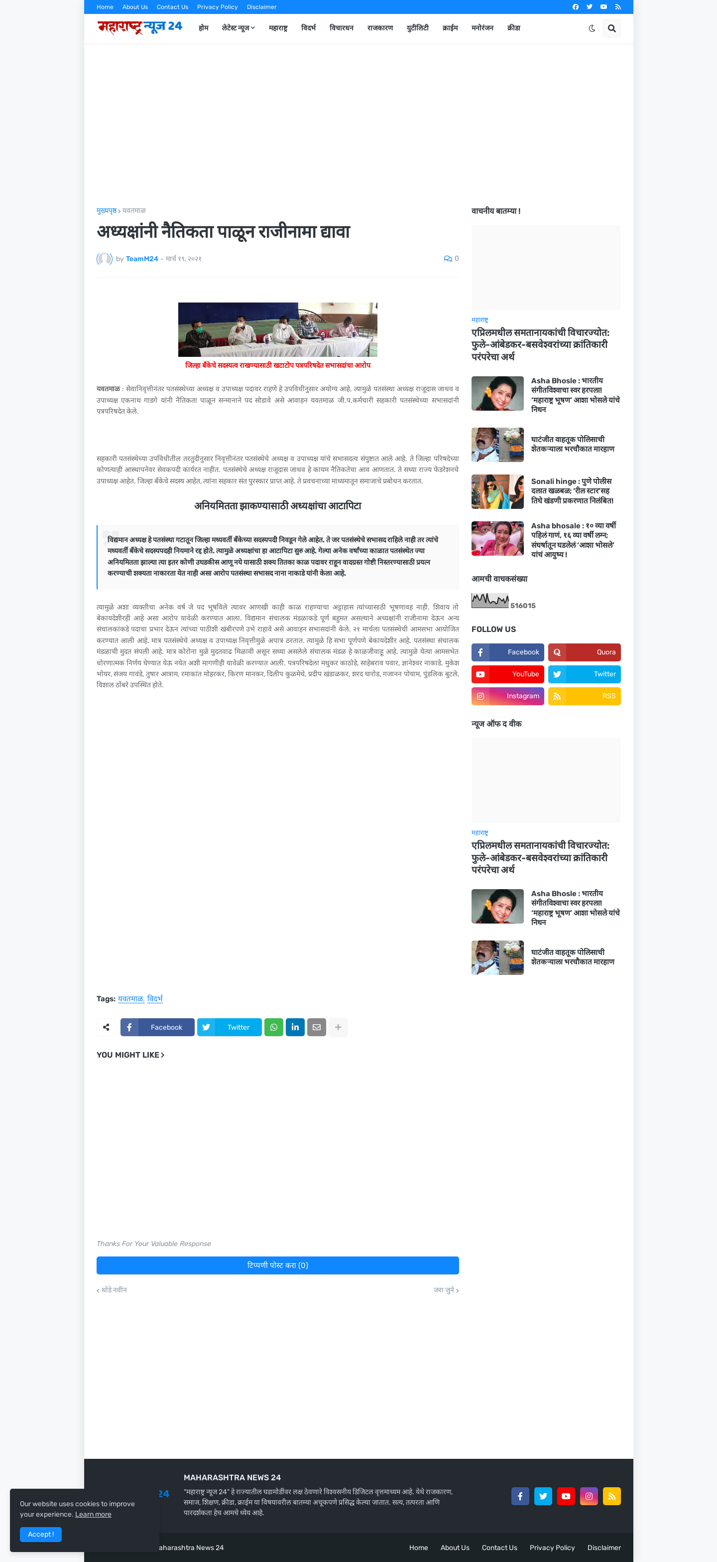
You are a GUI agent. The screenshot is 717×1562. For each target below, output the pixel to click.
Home (105, 6)
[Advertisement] (359, 125)
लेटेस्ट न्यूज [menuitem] (235, 28)
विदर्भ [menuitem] (308, 28)
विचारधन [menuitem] (342, 28)
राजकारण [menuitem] (380, 28)
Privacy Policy (217, 6)
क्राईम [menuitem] (450, 28)
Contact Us (172, 6)
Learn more (93, 1514)
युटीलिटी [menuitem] (418, 28)
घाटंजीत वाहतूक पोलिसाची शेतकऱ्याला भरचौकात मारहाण (572, 444)
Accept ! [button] (41, 1534)
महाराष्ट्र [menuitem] (278, 28)
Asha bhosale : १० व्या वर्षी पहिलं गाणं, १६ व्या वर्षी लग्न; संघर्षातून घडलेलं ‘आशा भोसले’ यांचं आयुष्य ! (573, 540)
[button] (592, 28)
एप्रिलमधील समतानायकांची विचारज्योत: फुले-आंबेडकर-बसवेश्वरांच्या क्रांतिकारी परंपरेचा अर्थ (540, 345)
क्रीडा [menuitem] (513, 28)
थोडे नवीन (114, 1290)
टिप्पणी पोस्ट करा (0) (277, 1265)
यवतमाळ (134, 210)
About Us (135, 6)
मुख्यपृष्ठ (107, 210)
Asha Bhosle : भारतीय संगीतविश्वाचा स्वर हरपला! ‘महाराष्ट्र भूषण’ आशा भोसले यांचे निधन (575, 395)
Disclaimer (262, 6)
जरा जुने (444, 1290)
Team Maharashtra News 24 (179, 1548)
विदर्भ (155, 999)
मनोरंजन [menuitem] (482, 28)
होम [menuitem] (203, 28)
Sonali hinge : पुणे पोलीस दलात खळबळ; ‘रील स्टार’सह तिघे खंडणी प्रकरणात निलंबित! (572, 491)
